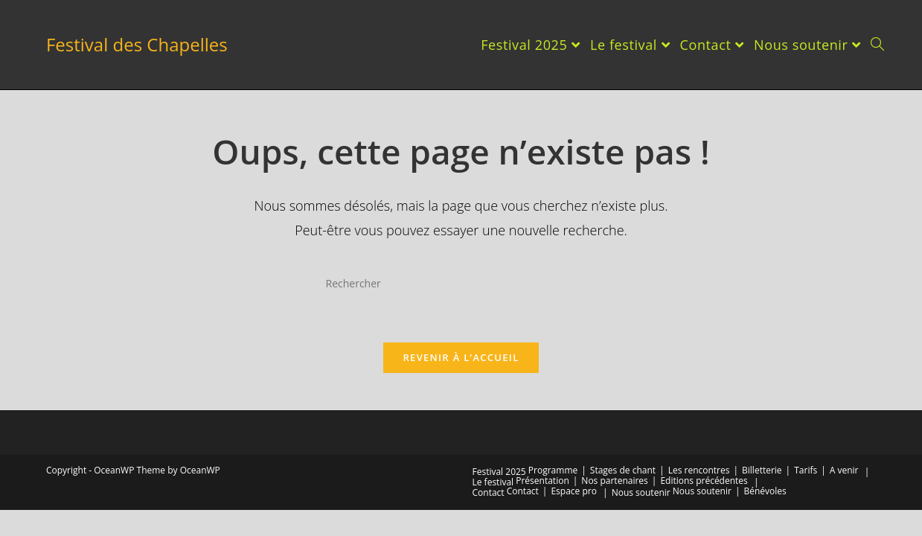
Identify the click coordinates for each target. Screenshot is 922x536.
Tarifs (805, 470)
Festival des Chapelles (137, 44)
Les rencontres (699, 470)
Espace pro (573, 491)
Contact (489, 492)
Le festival (493, 482)
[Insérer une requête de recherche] (461, 283)
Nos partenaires (614, 480)
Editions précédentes (703, 480)
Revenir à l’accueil (461, 357)
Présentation (542, 480)
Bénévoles (764, 491)
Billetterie (762, 470)
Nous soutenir (641, 492)
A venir (844, 470)
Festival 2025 (499, 471)
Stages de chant (623, 470)
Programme (552, 470)
